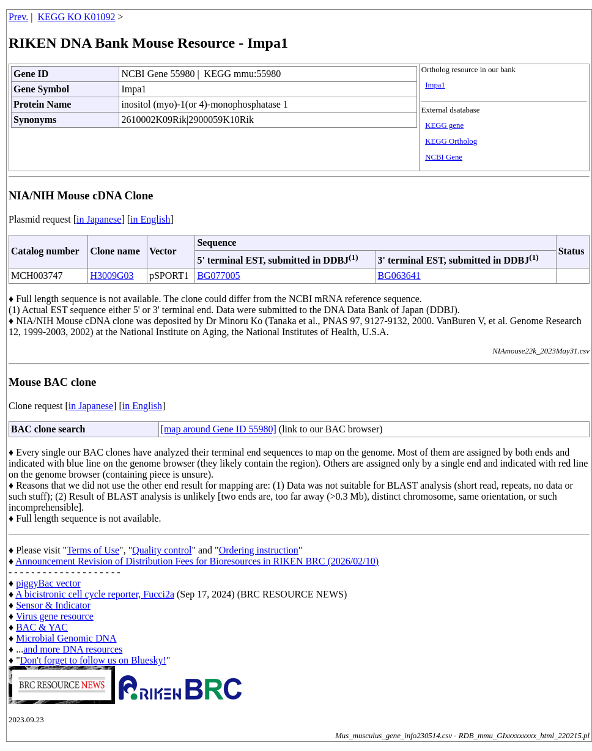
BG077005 (218, 275)
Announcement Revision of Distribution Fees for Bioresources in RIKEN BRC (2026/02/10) (197, 561)
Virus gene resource (55, 616)
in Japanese (98, 219)
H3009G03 (111, 275)
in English (150, 219)
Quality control (161, 550)
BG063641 (399, 275)
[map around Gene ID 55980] (218, 429)
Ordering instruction (258, 550)
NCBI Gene (443, 157)
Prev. (18, 17)
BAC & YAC (42, 627)
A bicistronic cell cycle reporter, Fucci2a (94, 594)
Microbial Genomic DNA (66, 638)
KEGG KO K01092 (77, 17)
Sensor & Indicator (53, 605)
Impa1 (435, 85)
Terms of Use (93, 550)
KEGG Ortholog (451, 141)
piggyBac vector (48, 583)
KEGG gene (444, 125)
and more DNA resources (72, 649)
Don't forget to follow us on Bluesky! (93, 660)
